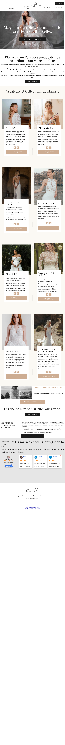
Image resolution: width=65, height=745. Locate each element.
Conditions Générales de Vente (32, 507)
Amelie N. (40, 456)
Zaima (24, 456)
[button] (7, 6)
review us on (9, 466)
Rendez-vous (56, 502)
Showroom (59, 7)
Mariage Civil (19, 502)
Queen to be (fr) (8, 459)
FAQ (54, 7)
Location (15, 6)
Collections (7, 6)
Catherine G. (55, 456)
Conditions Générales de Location (32, 508)
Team (48, 502)
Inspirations (47, 7)
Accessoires (11, 8)
